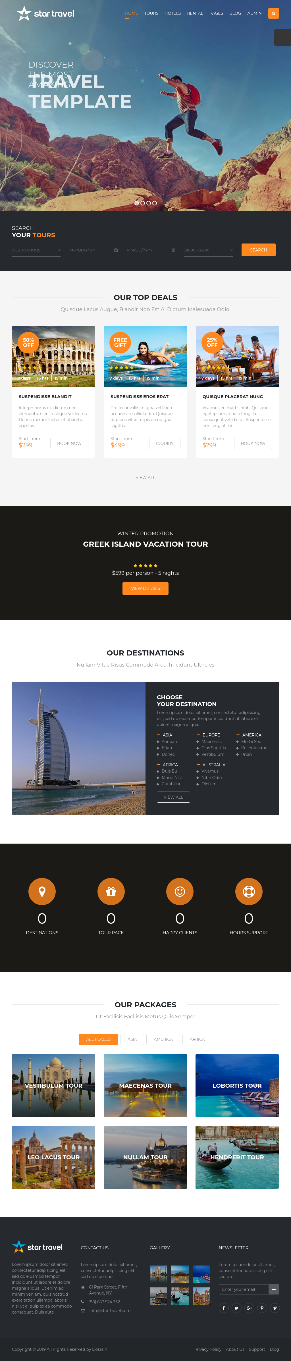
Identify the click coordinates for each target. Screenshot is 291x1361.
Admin (254, 13)
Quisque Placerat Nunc (233, 396)
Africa (197, 1039)
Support (257, 1349)
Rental (195, 13)
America (163, 1039)
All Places (98, 1039)
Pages (216, 13)
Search (258, 250)
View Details (145, 588)
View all (145, 477)
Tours (151, 13)
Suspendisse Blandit (45, 396)
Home (131, 13)
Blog (235, 13)
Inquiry (165, 443)
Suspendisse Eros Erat (140, 396)
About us (235, 1349)
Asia (132, 1039)
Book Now (69, 443)
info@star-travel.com (110, 1310)
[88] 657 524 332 (104, 1301)
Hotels (173, 13)
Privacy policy (207, 1349)
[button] (273, 13)
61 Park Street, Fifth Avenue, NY (108, 1290)
